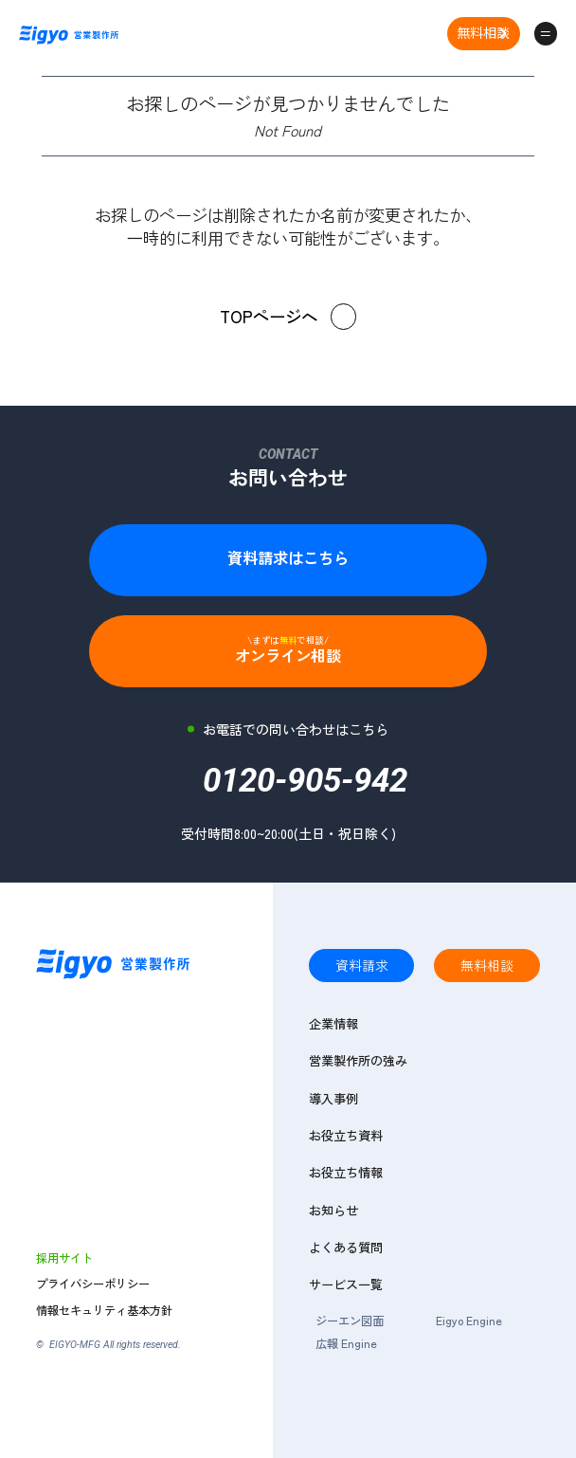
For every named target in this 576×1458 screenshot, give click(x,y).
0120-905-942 (305, 786)
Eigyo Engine (469, 1321)
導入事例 (333, 1098)
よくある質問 (346, 1247)
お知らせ (333, 1210)
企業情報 (333, 1023)
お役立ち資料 (346, 1135)
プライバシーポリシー (93, 1284)
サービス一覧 (346, 1284)
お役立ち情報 (346, 1172)
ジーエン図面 (349, 1321)
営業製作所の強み (358, 1060)
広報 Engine (346, 1344)
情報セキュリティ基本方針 (104, 1311)
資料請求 (361, 965)
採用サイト (64, 1258)
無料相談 (483, 32)
